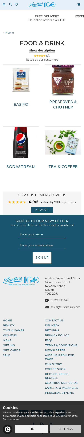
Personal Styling (59, 393)
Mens (7, 340)
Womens (10, 335)
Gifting (9, 345)
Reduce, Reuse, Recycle (57, 376)
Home (7, 320)
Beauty (8, 325)
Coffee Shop (55, 369)
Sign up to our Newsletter (42, 223)
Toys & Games (13, 330)
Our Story (53, 364)
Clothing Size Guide (61, 383)
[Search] (10, 4)
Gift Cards (11, 350)
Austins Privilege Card (59, 357)
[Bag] (78, 4)
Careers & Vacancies (61, 388)
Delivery (52, 325)
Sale (6, 355)
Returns (52, 330)
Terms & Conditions (61, 345)
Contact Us (54, 320)
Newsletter (55, 350)
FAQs (49, 340)
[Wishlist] (17, 4)
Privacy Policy (57, 335)
